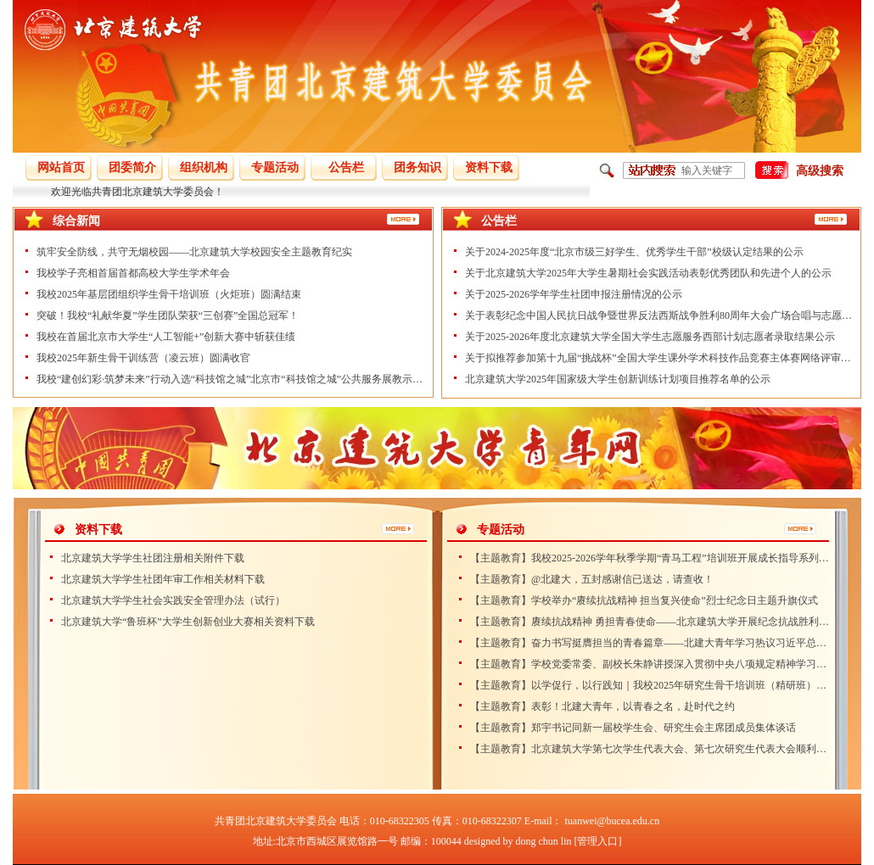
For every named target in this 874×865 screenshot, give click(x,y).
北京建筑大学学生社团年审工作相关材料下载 (163, 579)
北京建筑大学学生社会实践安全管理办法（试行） (173, 600)
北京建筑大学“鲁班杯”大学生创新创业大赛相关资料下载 (188, 622)
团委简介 (132, 167)
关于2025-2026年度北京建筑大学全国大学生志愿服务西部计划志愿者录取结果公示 (650, 337)
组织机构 (203, 167)
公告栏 (346, 167)
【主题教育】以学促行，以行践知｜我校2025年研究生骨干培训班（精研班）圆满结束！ (650, 685)
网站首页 (61, 167)
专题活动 (275, 167)
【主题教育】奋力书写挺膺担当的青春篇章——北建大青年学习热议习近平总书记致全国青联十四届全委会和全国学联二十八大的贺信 (650, 643)
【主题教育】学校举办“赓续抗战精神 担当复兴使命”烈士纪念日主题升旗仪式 (644, 600)
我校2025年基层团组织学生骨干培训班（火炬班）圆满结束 (168, 294)
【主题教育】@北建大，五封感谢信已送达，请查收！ (592, 579)
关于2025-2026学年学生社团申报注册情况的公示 (573, 294)
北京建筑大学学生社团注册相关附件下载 (152, 558)
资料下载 (489, 167)
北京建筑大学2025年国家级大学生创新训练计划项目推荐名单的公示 (617, 379)
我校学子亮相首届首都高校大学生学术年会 (133, 273)
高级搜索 (819, 171)
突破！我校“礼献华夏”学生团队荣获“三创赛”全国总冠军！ (167, 315)
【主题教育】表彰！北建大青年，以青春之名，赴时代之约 (602, 706)
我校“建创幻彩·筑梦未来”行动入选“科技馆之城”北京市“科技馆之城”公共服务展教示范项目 (230, 379)
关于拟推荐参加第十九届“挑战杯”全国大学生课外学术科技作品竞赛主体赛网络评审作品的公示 (659, 358)
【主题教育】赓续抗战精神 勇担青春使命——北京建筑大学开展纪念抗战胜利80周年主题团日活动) (650, 622)
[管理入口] (597, 841)
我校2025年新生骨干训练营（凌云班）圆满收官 (143, 358)
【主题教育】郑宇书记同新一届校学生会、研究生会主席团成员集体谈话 (633, 728)
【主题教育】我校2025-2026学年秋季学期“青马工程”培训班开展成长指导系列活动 (650, 558)
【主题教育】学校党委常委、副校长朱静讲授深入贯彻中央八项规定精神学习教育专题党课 (650, 664)
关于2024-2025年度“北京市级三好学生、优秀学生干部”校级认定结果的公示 (634, 252)
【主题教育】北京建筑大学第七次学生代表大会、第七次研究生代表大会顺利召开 (650, 749)
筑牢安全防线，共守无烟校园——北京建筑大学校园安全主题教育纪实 (194, 252)
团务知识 (417, 167)
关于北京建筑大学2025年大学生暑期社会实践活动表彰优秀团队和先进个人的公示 (648, 273)
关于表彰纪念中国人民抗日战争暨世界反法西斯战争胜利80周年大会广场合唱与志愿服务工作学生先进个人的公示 (659, 315)
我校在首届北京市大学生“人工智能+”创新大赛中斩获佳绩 (165, 337)
